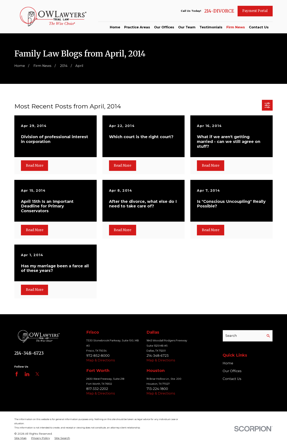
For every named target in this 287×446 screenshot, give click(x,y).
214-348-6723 (29, 353)
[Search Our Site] (268, 335)
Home (228, 363)
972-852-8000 (98, 356)
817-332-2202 (97, 389)
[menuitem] (20, 438)
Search (231, 336)
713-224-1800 (157, 389)
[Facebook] (16, 374)
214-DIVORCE (219, 11)
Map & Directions (100, 360)
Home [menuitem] (115, 27)
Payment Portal (255, 11)
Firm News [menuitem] (235, 27)
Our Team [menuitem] (187, 27)
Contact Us (232, 379)
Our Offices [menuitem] (164, 27)
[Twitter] (37, 374)
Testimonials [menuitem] (211, 27)
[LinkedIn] (27, 374)
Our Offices (232, 371)
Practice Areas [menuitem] (137, 27)
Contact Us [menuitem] (259, 27)
